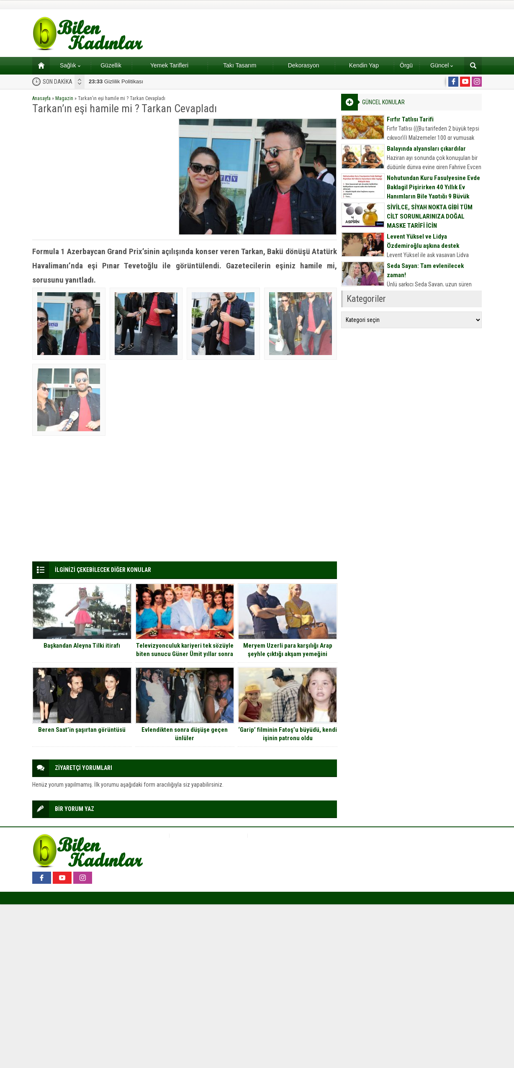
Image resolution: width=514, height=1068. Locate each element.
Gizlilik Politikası (116, 81)
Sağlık (70, 65)
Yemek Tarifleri (169, 65)
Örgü (406, 65)
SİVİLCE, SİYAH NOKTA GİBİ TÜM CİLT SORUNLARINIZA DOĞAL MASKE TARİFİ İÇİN (430, 216)
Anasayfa (41, 98)
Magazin (64, 98)
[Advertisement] (102, 176)
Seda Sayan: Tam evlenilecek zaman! (425, 270)
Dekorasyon (303, 65)
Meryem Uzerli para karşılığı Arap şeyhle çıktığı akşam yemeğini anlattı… (287, 654)
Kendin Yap (364, 65)
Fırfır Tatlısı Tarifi (410, 119)
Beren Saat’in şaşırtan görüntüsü (82, 729)
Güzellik (110, 65)
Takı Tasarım (239, 65)
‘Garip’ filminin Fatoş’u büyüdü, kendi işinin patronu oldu (287, 734)
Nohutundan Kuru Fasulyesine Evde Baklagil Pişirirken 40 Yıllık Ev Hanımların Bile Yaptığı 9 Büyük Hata (433, 191)
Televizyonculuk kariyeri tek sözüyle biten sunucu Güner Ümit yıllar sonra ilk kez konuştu (185, 654)
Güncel (441, 65)
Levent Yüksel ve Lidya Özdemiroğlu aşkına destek (423, 241)
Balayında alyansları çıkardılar (426, 148)
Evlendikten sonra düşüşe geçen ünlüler (184, 734)
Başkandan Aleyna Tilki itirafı (82, 645)
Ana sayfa (38, 65)
